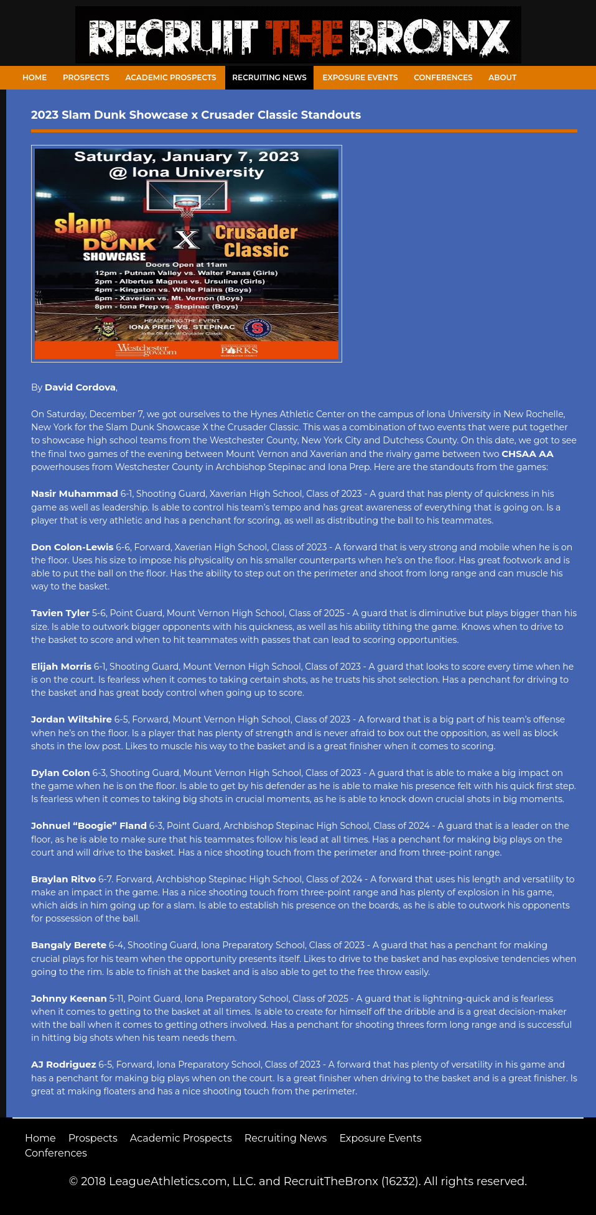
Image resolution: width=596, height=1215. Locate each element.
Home (34, 77)
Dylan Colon (60, 772)
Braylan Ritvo (63, 879)
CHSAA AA (527, 454)
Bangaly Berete (68, 945)
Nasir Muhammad (74, 493)
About (502, 77)
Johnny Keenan (69, 998)
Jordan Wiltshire (71, 719)
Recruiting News (269, 77)
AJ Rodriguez (63, 1064)
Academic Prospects (170, 77)
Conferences (443, 77)
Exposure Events (360, 77)
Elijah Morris (61, 666)
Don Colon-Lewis (72, 547)
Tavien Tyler (60, 613)
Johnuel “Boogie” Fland (89, 825)
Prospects (86, 77)
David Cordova (80, 387)
